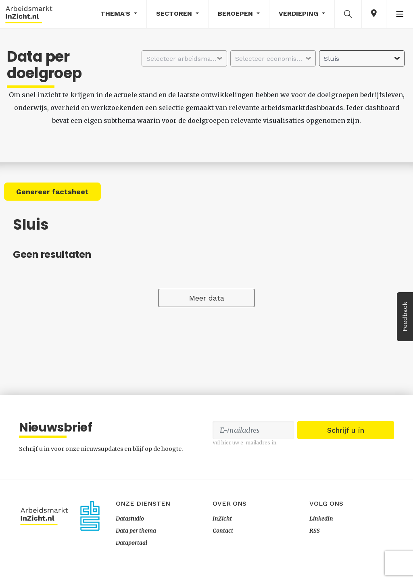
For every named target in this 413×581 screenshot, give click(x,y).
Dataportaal (131, 542)
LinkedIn (321, 518)
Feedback (405, 317)
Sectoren (175, 13)
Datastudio (130, 518)
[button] (348, 14)
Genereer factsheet (52, 191)
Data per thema (136, 530)
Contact (223, 530)
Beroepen (236, 13)
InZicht (222, 518)
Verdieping (299, 13)
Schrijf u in (345, 430)
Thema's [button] (116, 13)
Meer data (206, 298)
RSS (314, 530)
